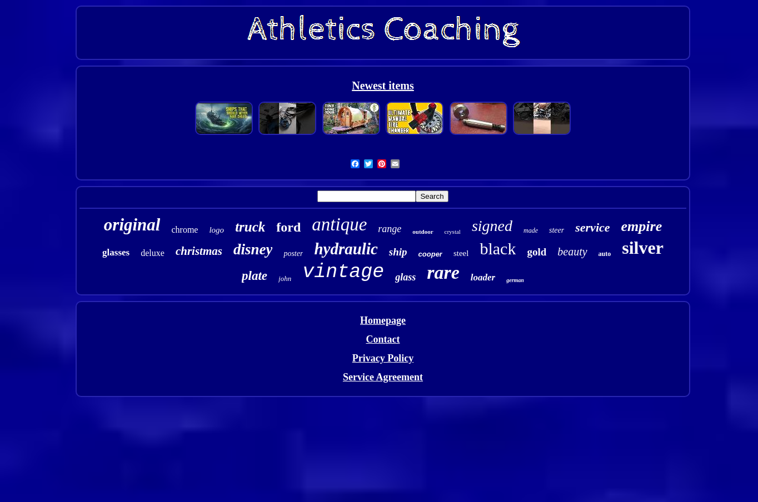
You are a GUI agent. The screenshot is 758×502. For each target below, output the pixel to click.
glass (405, 277)
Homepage (383, 320)
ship (398, 252)
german (515, 280)
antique (339, 224)
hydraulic (345, 249)
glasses (115, 252)
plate (254, 276)
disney (253, 249)
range (389, 228)
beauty (572, 251)
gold (536, 252)
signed (492, 225)
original (132, 224)
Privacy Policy (382, 358)
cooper (430, 254)
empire (641, 226)
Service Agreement (383, 377)
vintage (343, 272)
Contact (383, 339)
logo (216, 229)
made (530, 230)
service (592, 227)
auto (605, 254)
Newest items (383, 85)
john (284, 278)
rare (443, 272)
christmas (199, 251)
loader (483, 277)
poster (293, 253)
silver (643, 248)
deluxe (152, 253)
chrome (184, 229)
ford (288, 227)
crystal (453, 231)
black (498, 248)
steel (461, 253)
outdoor (422, 231)
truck (250, 226)
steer (556, 230)
